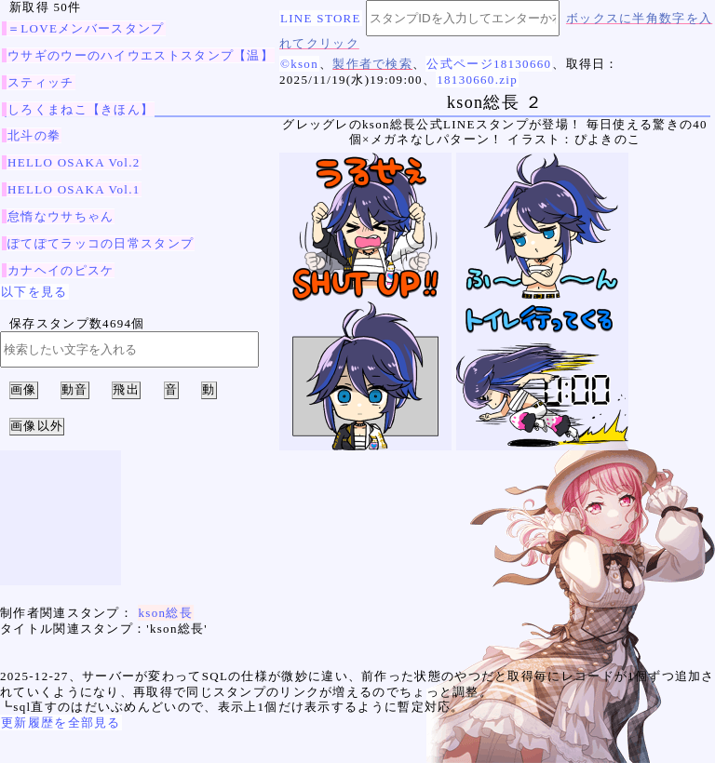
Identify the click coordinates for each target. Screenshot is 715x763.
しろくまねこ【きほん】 (80, 109)
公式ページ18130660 (488, 64)
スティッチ (40, 82)
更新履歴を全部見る (61, 723)
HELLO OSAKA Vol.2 (74, 162)
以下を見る (34, 292)
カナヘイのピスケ (60, 270)
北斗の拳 (34, 135)
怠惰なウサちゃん (60, 216)
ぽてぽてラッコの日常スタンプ (100, 243)
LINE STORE (320, 18)
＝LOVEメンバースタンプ (86, 28)
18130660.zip (477, 80)
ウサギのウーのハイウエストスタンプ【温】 (140, 55)
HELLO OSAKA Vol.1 (74, 189)
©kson (299, 64)
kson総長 (166, 613)
